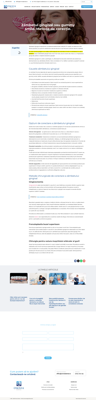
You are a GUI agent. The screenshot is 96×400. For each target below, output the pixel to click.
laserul (37, 216)
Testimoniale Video (73, 389)
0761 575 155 (79, 373)
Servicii (52, 6)
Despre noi (27, 6)
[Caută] (91, 2)
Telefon (50, 336)
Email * (23, 336)
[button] (75, 261)
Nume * (23, 330)
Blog (66, 6)
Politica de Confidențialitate (48, 387)
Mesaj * (23, 342)
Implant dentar (35, 6)
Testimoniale (74, 387)
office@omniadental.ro (64, 373)
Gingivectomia (33, 185)
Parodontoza (45, 6)
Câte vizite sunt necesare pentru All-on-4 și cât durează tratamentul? (18, 298)
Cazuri (57, 6)
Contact (71, 6)
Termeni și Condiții (48, 385)
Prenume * (51, 330)
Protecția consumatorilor (48, 389)
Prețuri (62, 6)
